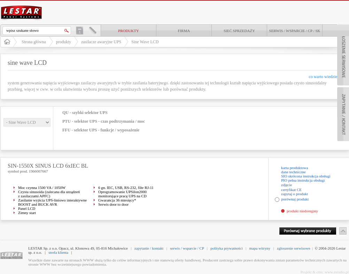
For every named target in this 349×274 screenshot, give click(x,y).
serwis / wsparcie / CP (187, 248)
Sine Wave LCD (144, 41)
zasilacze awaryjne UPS (101, 41)
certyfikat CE (291, 190)
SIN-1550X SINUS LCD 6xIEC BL (48, 166)
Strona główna (34, 41)
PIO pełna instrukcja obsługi (303, 180)
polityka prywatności (226, 248)
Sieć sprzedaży (239, 31)
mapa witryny (259, 248)
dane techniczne (293, 172)
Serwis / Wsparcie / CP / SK (294, 31)
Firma (184, 31)
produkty (128, 31)
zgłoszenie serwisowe (293, 248)
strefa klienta (58, 252)
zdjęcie (286, 185)
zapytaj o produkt (294, 194)
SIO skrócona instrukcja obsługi (305, 176)
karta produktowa (294, 168)
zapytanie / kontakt (149, 248)
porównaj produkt (295, 199)
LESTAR (21, 5)
